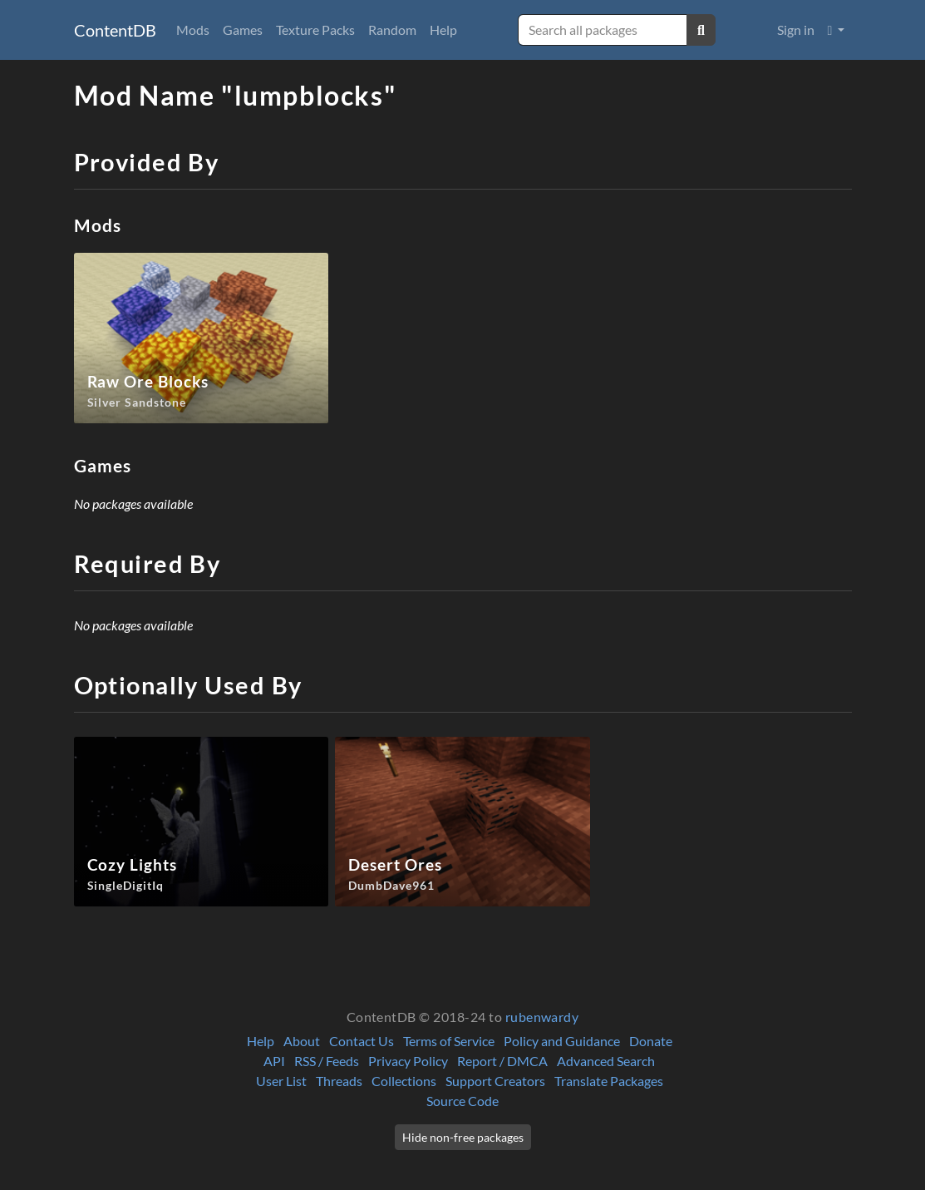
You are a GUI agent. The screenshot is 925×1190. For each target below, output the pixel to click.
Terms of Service (448, 1041)
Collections (403, 1081)
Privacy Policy (408, 1061)
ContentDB (115, 30)
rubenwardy (542, 1017)
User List (281, 1081)
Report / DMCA (502, 1061)
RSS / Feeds (326, 1061)
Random (392, 29)
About (301, 1041)
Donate (650, 1041)
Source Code (462, 1101)
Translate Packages (608, 1081)
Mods (192, 29)
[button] (836, 30)
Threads (339, 1081)
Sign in (795, 29)
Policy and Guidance (562, 1041)
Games (243, 29)
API (274, 1061)
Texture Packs (315, 29)
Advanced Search (606, 1061)
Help (443, 29)
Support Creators (495, 1081)
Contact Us (361, 1041)
